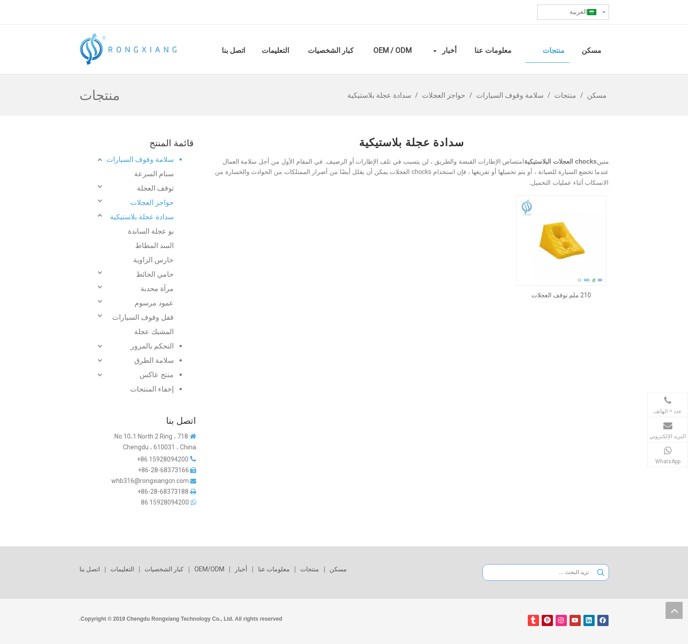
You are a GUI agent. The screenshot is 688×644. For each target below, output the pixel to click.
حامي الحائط (155, 274)
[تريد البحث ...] (538, 572)
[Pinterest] (547, 620)
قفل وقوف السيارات (143, 317)
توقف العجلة (155, 188)
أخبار (241, 569)
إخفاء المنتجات (152, 389)
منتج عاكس (157, 374)
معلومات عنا (274, 569)
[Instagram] (561, 620)
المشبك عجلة (154, 331)
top (674, 610)
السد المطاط (154, 245)
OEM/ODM (209, 569)
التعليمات (122, 569)
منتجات (309, 569)
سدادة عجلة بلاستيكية (142, 217)
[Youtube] (575, 620)
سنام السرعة (154, 174)
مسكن (338, 569)
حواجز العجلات (152, 202)
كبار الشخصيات (164, 569)
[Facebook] (603, 620)
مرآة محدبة (157, 288)
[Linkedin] (589, 620)
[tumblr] (533, 620)
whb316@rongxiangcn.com (150, 480)
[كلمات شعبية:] (601, 572)
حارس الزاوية (153, 260)
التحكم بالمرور (152, 346)
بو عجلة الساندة (151, 231)
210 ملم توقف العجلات (561, 295)
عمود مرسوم (154, 303)
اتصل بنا (89, 569)
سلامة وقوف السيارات (140, 159)
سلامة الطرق (154, 360)
